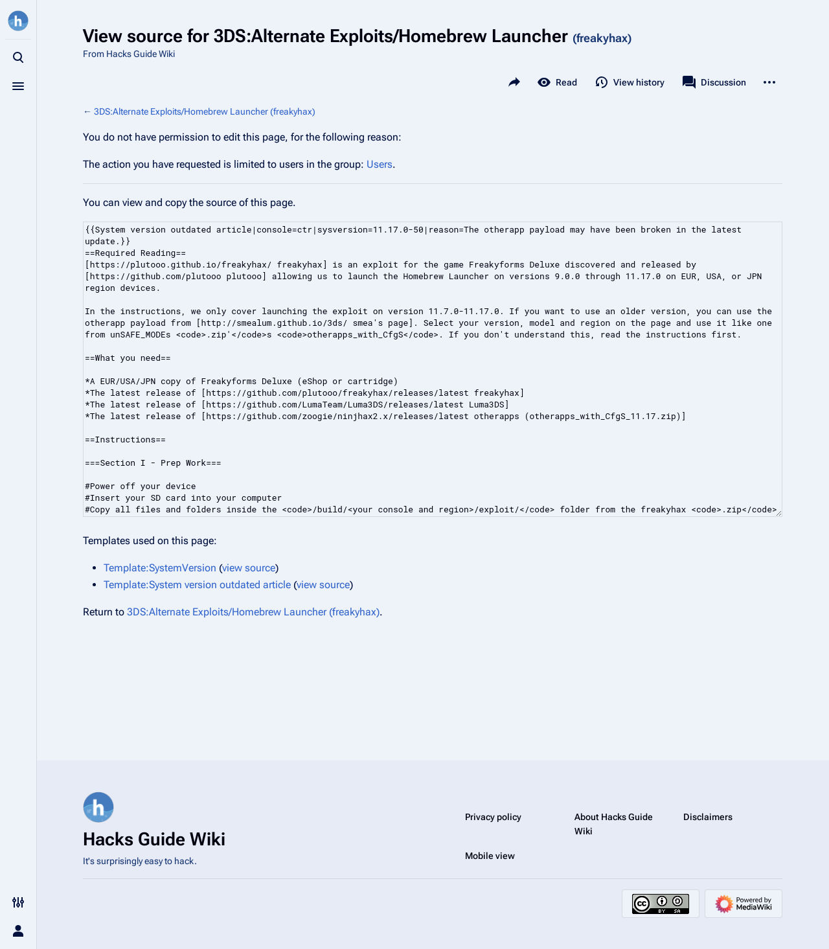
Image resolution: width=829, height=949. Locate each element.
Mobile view (490, 856)
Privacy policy (493, 817)
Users (379, 164)
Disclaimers (707, 817)
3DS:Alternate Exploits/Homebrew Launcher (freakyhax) (204, 111)
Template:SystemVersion (160, 568)
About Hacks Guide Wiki (613, 824)
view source (248, 568)
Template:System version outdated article (197, 584)
